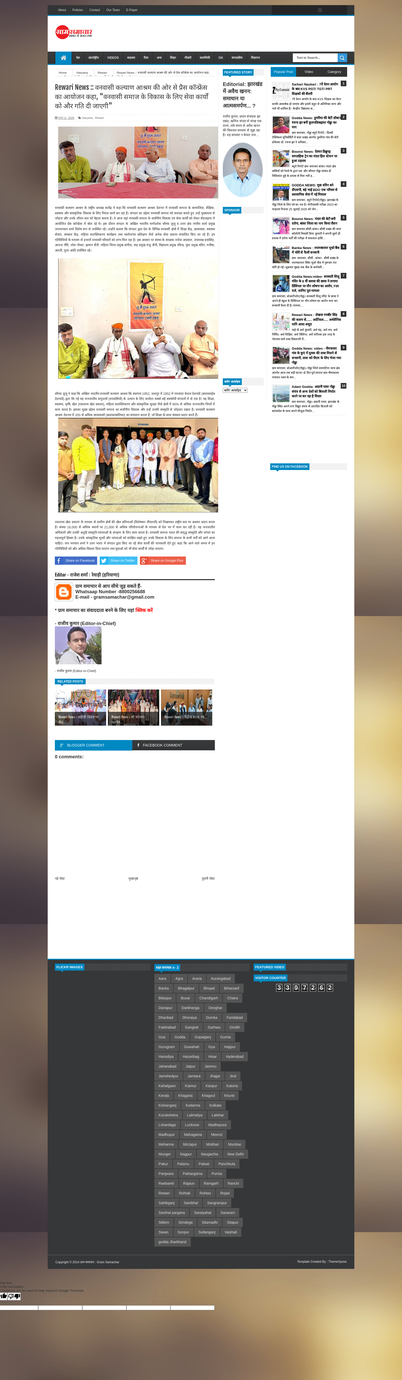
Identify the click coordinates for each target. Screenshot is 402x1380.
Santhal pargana (172, 1213)
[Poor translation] (14, 1296)
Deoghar (216, 1008)
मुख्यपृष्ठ (133, 878)
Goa (162, 1037)
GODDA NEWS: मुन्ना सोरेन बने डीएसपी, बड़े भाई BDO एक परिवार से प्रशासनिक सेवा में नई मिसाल (314, 189)
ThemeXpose (337, 1261)
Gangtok (192, 1027)
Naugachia (209, 1154)
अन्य (159, 58)
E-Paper (132, 10)
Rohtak (184, 1193)
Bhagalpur (186, 988)
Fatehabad (167, 1027)
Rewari (99, 117)
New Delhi (235, 1154)
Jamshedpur (168, 1076)
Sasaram (227, 1213)
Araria (197, 978)
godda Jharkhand (172, 1242)
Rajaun (189, 1183)
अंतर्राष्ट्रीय (93, 58)
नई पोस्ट (60, 878)
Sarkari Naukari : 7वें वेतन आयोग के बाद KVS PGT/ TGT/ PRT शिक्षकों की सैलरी (315, 88)
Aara (162, 978)
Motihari (212, 1144)
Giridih (235, 1027)
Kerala (164, 1096)
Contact (94, 10)
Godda (180, 1037)
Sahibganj (167, 1203)
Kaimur (190, 1086)
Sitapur (232, 1222)
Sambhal (191, 1203)
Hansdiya (166, 1057)
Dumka (211, 1017)
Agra (179, 978)
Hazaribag (191, 1057)
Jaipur (190, 1066)
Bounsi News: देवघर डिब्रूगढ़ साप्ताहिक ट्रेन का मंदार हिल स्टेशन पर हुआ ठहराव (314, 156)
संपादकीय (237, 58)
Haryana (87, 117)
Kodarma (193, 1105)
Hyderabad (235, 1057)
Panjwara (166, 1174)
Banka (164, 988)
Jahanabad (167, 1066)
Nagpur (186, 1154)
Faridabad (235, 1017)
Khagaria (185, 1096)
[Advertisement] (253, 33)
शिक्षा (173, 58)
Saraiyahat (202, 1213)
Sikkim (164, 1222)
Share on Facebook (75, 561)
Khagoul (208, 1096)
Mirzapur (190, 1144)
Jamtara (194, 1076)
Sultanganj (206, 1232)
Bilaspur (165, 998)
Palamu (183, 1164)
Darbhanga (190, 1008)
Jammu (210, 1066)
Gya (211, 1047)
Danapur (166, 1008)
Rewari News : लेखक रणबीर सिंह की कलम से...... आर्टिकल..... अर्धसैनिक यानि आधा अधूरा (316, 319)
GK (220, 58)
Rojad (225, 1193)
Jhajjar (215, 1076)
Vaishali (231, 1232)
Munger (165, 1154)
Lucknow (192, 1125)
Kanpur (211, 1086)
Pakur (163, 1164)
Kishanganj (167, 1105)
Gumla (225, 1037)
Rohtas (205, 1193)
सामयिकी (205, 58)
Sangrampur (217, 1203)
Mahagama (193, 1135)
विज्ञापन (255, 58)
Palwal (204, 1164)
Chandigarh (208, 998)
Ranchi (233, 1183)
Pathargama (192, 1174)
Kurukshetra (168, 1115)
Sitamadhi (210, 1222)
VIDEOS (113, 58)
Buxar (185, 998)
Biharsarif (231, 988)
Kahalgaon (167, 1086)
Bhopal (209, 988)
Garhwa (214, 1027)
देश (78, 58)
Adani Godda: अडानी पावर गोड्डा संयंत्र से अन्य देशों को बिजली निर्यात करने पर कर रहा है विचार (313, 391)
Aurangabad (220, 978)
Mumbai (234, 1144)
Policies (77, 10)
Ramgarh (211, 1183)
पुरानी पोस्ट (208, 878)
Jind (232, 1076)
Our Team (113, 10)
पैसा (146, 58)
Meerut (217, 1135)
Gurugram (167, 1047)
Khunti (229, 1096)
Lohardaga (167, 1125)
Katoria (232, 1086)
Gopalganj (203, 1037)
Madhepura (217, 1125)
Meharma (166, 1144)
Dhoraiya (189, 1017)
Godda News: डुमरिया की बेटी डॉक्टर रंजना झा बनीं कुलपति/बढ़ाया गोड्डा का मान (316, 122)
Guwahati (191, 1047)
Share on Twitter (117, 561)
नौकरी (187, 58)
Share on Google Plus (161, 561)
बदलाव (131, 58)
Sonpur (183, 1232)
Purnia (217, 1174)
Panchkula (226, 1164)
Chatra (232, 998)
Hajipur (229, 1047)
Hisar (212, 1057)
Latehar (218, 1115)
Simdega (185, 1222)
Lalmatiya (195, 1115)
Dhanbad (166, 1017)
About (62, 10)
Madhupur (167, 1135)
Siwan (163, 1232)
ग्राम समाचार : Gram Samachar (99, 1262)
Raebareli (166, 1183)
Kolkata (215, 1105)
